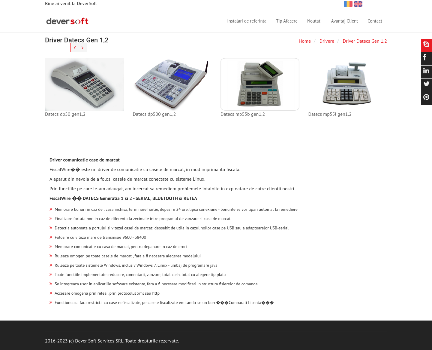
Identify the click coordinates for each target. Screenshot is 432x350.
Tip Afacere (287, 21)
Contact (375, 21)
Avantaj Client (344, 21)
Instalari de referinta (246, 21)
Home (305, 41)
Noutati (314, 21)
